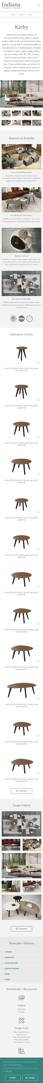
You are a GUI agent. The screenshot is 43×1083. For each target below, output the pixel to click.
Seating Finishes (12, 968)
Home (13, 15)
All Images (21, 1012)
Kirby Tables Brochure (21, 1032)
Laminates (9, 957)
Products (22, 15)
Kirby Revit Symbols (21, 1040)
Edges (7, 974)
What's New (21, 1009)
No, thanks (30, 1078)
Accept (13, 1078)
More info (9, 1071)
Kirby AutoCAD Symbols (21, 1037)
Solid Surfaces (11, 963)
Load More (21, 791)
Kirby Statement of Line (21, 1042)
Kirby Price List (21, 1034)
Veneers (8, 952)
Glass (7, 979)
